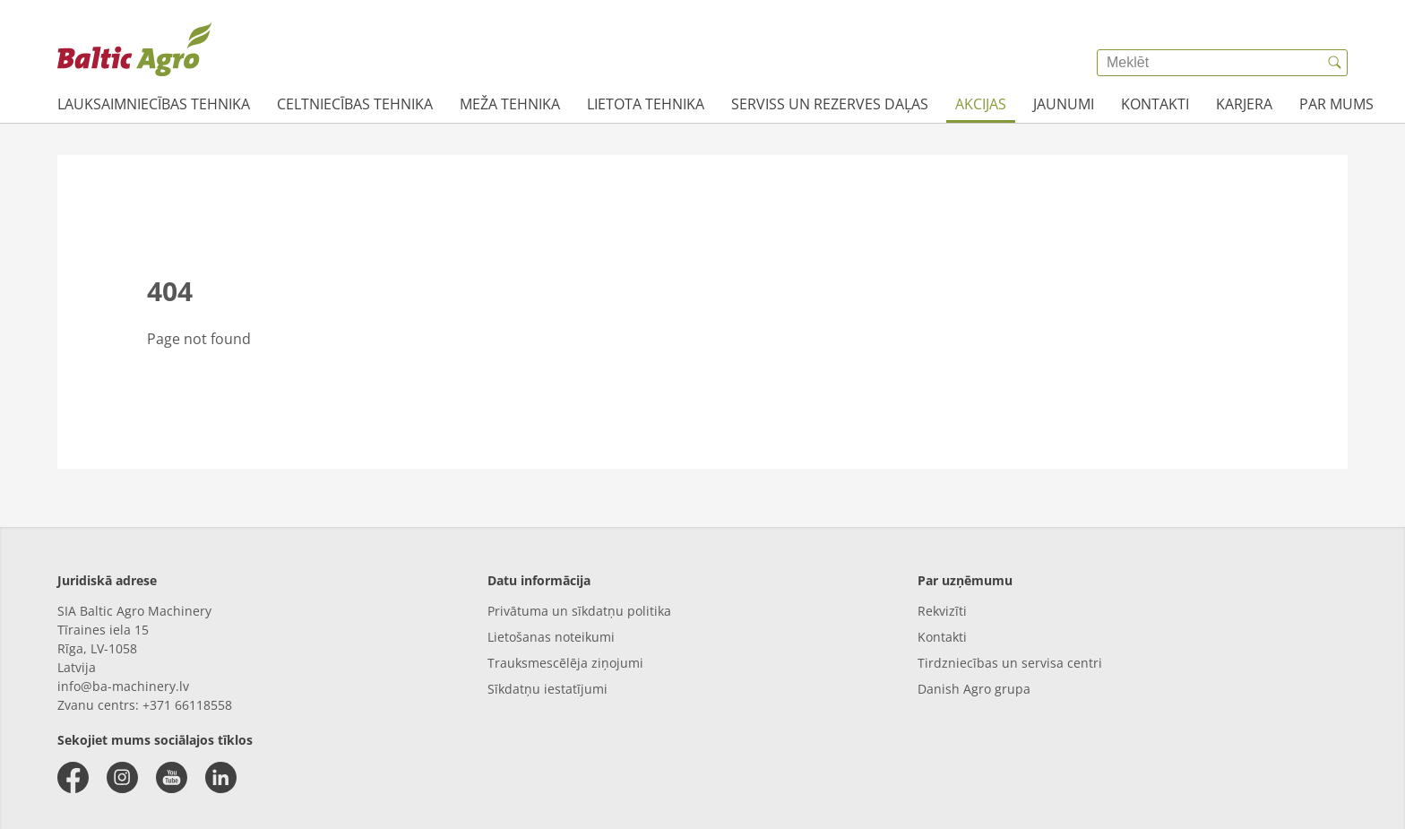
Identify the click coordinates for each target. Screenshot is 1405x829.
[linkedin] (221, 777)
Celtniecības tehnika (355, 104)
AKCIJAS (980, 104)
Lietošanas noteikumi (551, 636)
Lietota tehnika (645, 104)
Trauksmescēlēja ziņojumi (565, 662)
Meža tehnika (510, 104)
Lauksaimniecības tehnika (153, 104)
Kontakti (1155, 104)
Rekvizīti (942, 610)
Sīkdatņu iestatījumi (547, 688)
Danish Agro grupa (974, 688)
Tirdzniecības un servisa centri (1010, 662)
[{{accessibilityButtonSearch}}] (1334, 62)
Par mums (1336, 104)
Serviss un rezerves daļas (829, 104)
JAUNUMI (1063, 104)
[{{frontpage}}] (134, 49)
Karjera (1244, 104)
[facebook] (73, 777)
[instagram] (122, 777)
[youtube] (171, 777)
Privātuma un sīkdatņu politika (579, 610)
